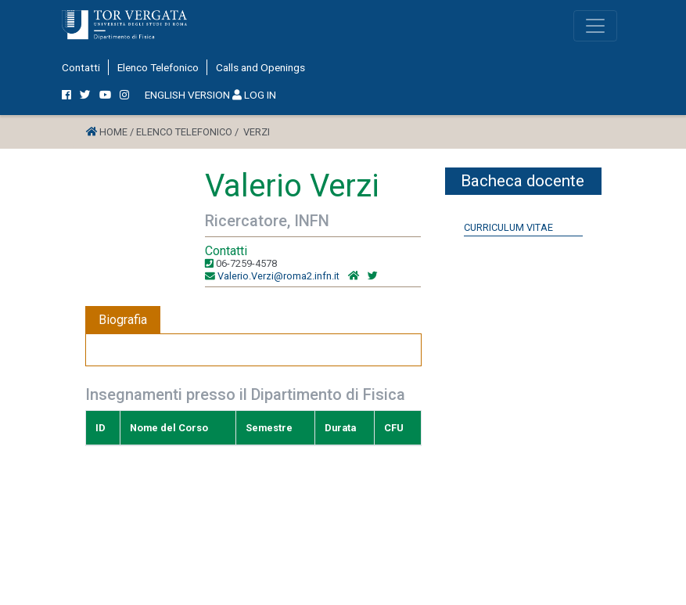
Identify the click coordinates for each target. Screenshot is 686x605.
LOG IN (254, 94)
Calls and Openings (260, 67)
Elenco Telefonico (158, 67)
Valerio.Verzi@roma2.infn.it (278, 276)
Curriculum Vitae (508, 227)
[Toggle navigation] (595, 25)
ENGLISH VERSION (187, 94)
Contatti (81, 67)
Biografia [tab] (123, 319)
